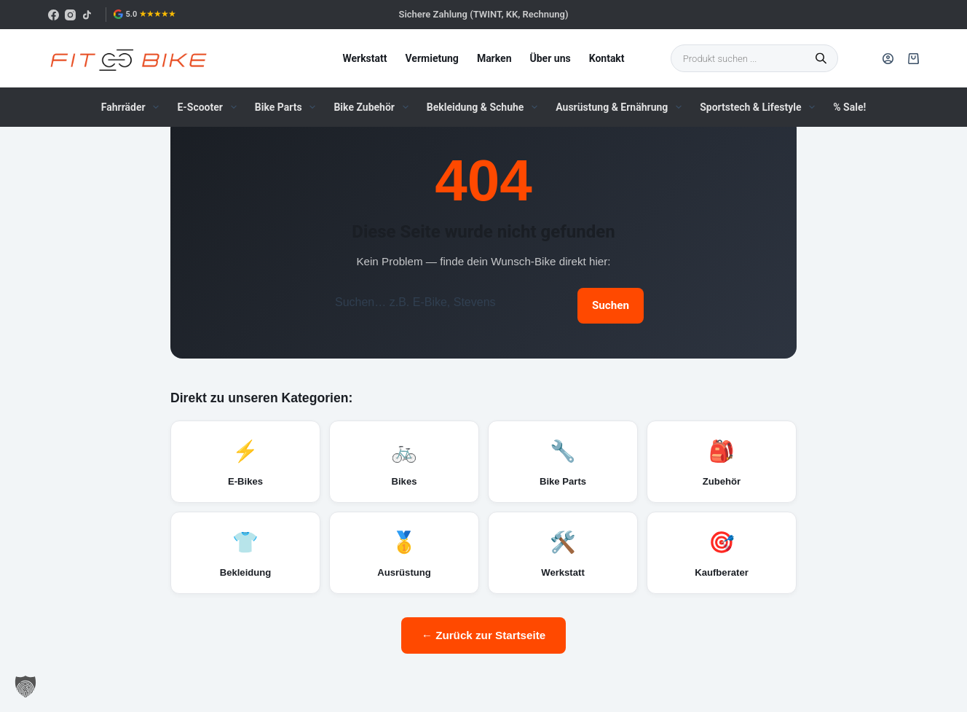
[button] (25, 686)
